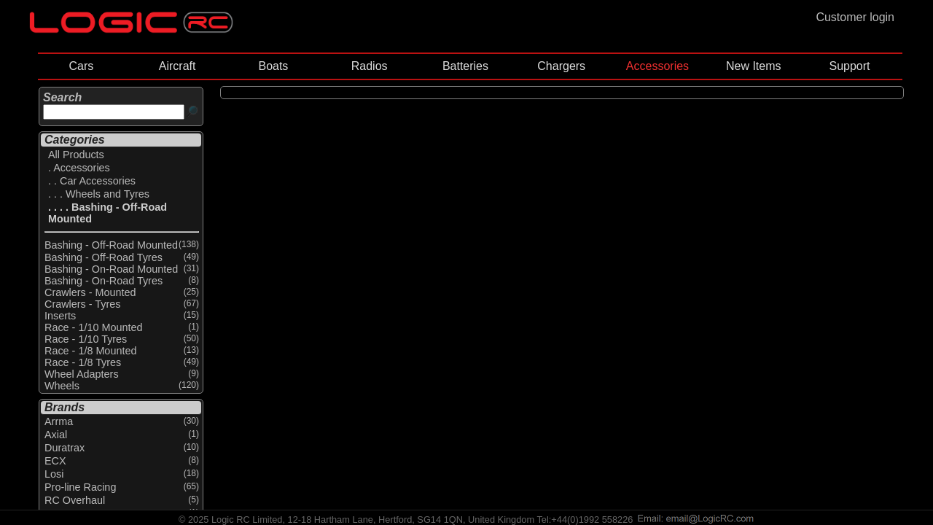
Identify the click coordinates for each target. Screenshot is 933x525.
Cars (81, 66)
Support (849, 66)
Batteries (465, 66)
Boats (273, 66)
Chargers (561, 66)
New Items (753, 66)
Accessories (657, 66)
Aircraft (177, 66)
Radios (369, 66)
